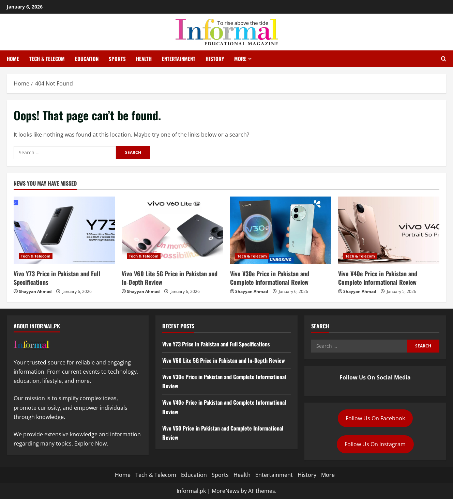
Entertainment (178, 58)
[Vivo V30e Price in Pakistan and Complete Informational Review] (280, 230)
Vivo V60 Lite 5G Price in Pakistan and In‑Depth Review (169, 277)
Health (144, 58)
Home (13, 58)
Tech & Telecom (47, 58)
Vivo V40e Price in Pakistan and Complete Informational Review (377, 277)
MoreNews (225, 491)
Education (87, 58)
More (240, 58)
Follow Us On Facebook (375, 418)
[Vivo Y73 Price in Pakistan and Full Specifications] (64, 230)
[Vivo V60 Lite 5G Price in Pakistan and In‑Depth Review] (172, 230)
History (215, 58)
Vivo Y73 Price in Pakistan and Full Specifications (57, 277)
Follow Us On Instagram (375, 444)
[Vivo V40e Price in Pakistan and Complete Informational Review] (388, 230)
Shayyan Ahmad (35, 291)
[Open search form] (443, 58)
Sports (117, 58)
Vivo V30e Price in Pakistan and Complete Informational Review (269, 277)
